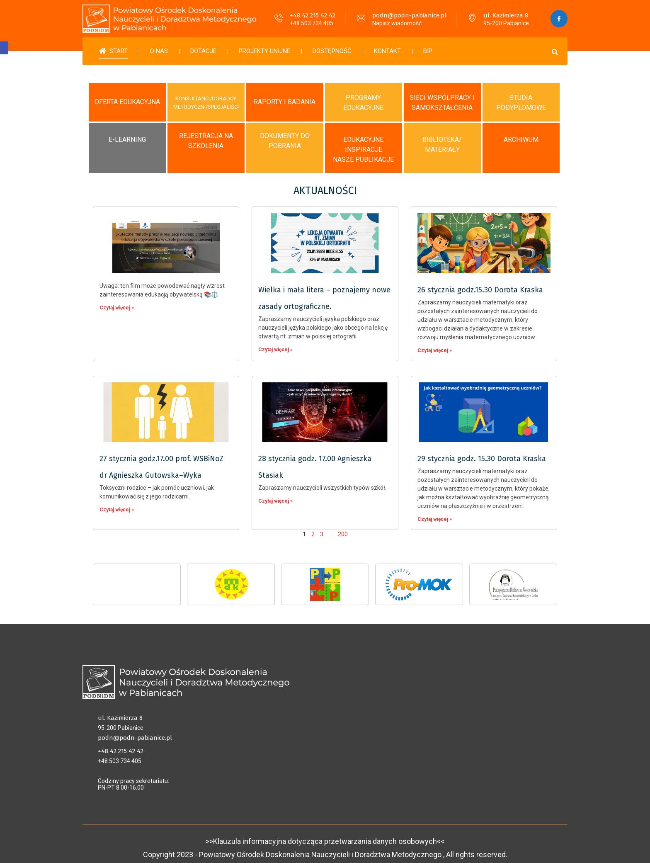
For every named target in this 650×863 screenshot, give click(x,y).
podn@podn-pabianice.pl (408, 15)
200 (343, 527)
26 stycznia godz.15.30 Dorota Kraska (480, 283)
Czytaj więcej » (116, 301)
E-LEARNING (127, 133)
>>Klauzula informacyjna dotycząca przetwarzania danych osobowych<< (325, 832)
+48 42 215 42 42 (311, 15)
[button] (4, 47)
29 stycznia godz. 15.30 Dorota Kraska (481, 452)
